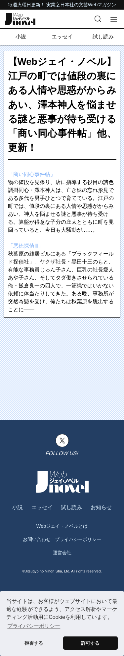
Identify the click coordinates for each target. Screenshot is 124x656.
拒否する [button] (33, 643)
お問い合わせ (37, 539)
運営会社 (62, 552)
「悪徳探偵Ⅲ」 (25, 246)
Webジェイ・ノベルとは (62, 526)
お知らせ (101, 507)
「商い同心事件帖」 (32, 174)
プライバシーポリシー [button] (33, 626)
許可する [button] (90, 643)
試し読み (103, 36)
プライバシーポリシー (78, 539)
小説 (21, 36)
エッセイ (62, 36)
